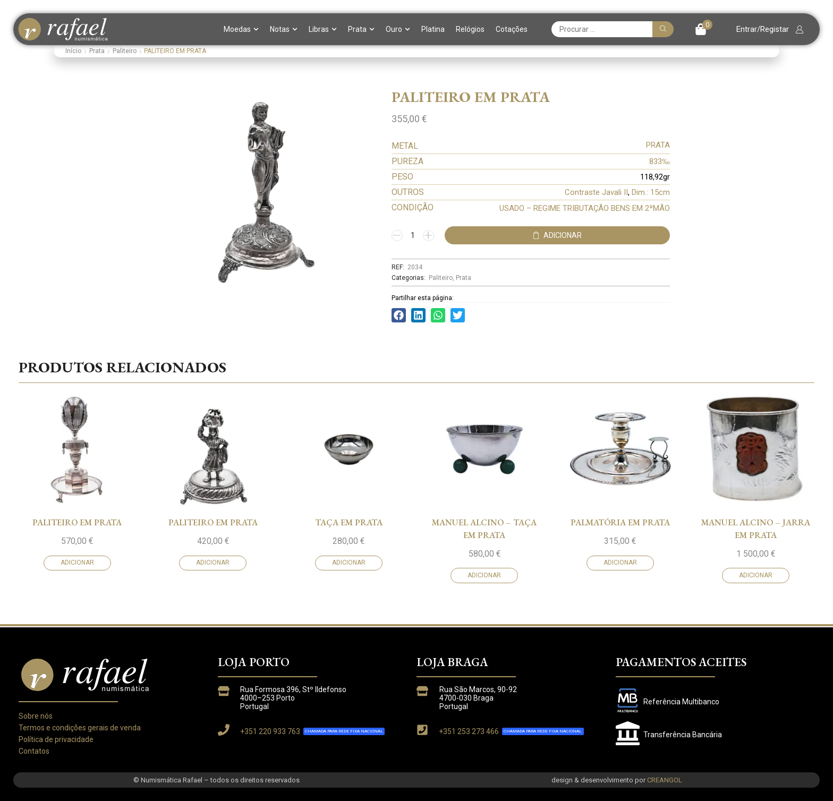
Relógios (470, 29)
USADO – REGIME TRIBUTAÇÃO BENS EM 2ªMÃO (584, 208)
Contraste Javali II (596, 192)
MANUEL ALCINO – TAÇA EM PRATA (484, 607)
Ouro (398, 29)
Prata (361, 29)
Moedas (241, 29)
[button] (703, 29)
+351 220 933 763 (270, 731)
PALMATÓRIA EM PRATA (620, 600)
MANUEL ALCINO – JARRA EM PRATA (755, 607)
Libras (323, 29)
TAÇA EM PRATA (348, 600)
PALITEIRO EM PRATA (77, 600)
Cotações (512, 29)
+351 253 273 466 (469, 731)
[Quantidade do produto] (413, 235)
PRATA (658, 145)
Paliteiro (125, 51)
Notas (284, 29)
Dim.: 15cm (651, 192)
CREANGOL (664, 780)
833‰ (659, 161)
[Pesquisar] (663, 29)
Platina (433, 29)
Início (73, 51)
